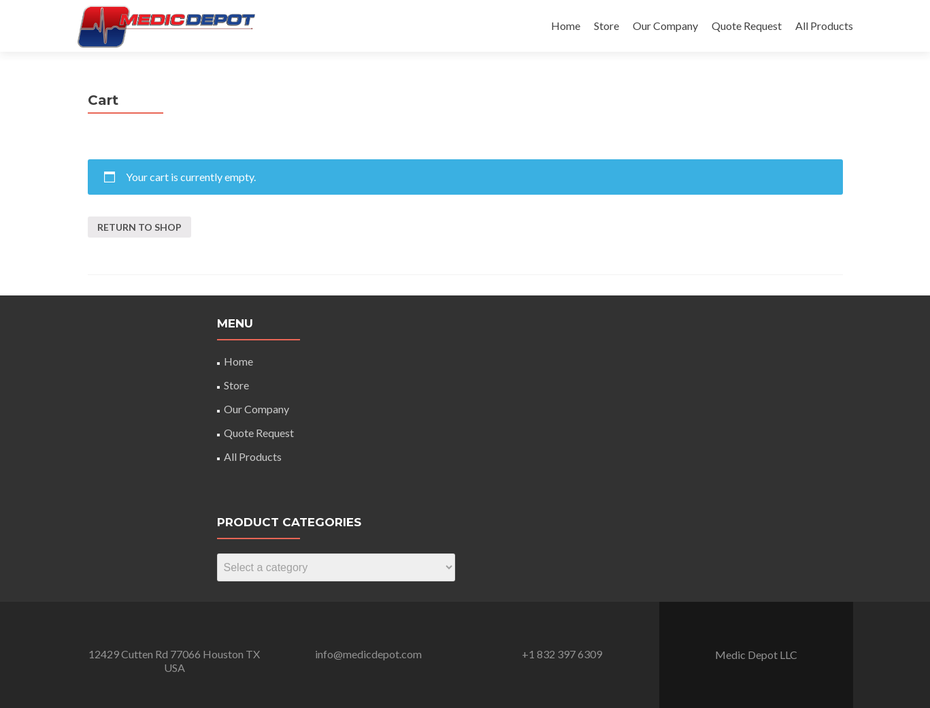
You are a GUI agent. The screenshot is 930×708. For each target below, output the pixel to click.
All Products (824, 25)
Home (565, 25)
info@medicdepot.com (368, 653)
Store (606, 25)
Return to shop (139, 227)
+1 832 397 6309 (562, 653)
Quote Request (747, 25)
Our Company (665, 25)
